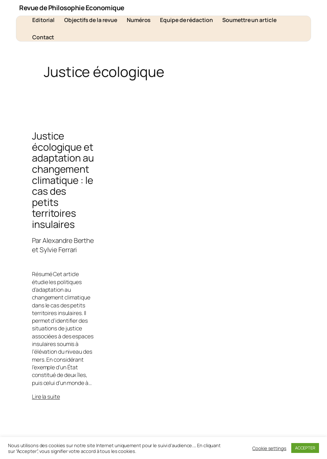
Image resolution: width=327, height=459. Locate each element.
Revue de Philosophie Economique (71, 7)
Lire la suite (46, 396)
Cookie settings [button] (269, 448)
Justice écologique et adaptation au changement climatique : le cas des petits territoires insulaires (63, 180)
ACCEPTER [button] (305, 448)
